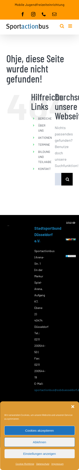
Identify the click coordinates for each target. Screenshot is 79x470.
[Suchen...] (58, 179)
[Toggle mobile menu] (70, 26)
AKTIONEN (45, 137)
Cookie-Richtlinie (25, 463)
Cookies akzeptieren (39, 430)
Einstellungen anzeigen (39, 453)
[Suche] (67, 179)
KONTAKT (44, 169)
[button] (73, 407)
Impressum (57, 463)
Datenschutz (42, 463)
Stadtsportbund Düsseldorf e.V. (47, 234)
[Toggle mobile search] (62, 26)
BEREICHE (45, 118)
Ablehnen (39, 442)
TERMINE (44, 144)
